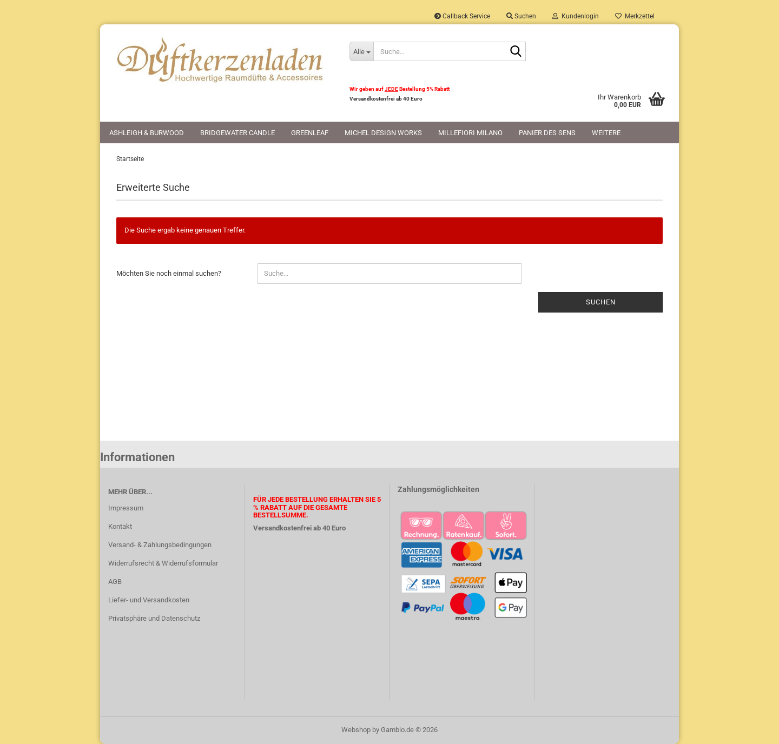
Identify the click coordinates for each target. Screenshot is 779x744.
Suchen (601, 302)
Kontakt (120, 526)
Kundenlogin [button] (575, 16)
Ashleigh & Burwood (146, 133)
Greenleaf (309, 133)
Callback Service (462, 16)
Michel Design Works (383, 133)
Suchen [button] (521, 16)
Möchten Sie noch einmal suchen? (168, 273)
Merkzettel (635, 16)
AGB (115, 581)
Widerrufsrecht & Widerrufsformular (163, 563)
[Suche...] (361, 51)
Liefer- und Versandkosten (148, 600)
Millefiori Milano (470, 133)
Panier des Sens (547, 133)
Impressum (125, 508)
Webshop (356, 730)
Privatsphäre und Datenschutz (154, 618)
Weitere (606, 133)
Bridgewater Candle (237, 133)
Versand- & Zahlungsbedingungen (160, 545)
